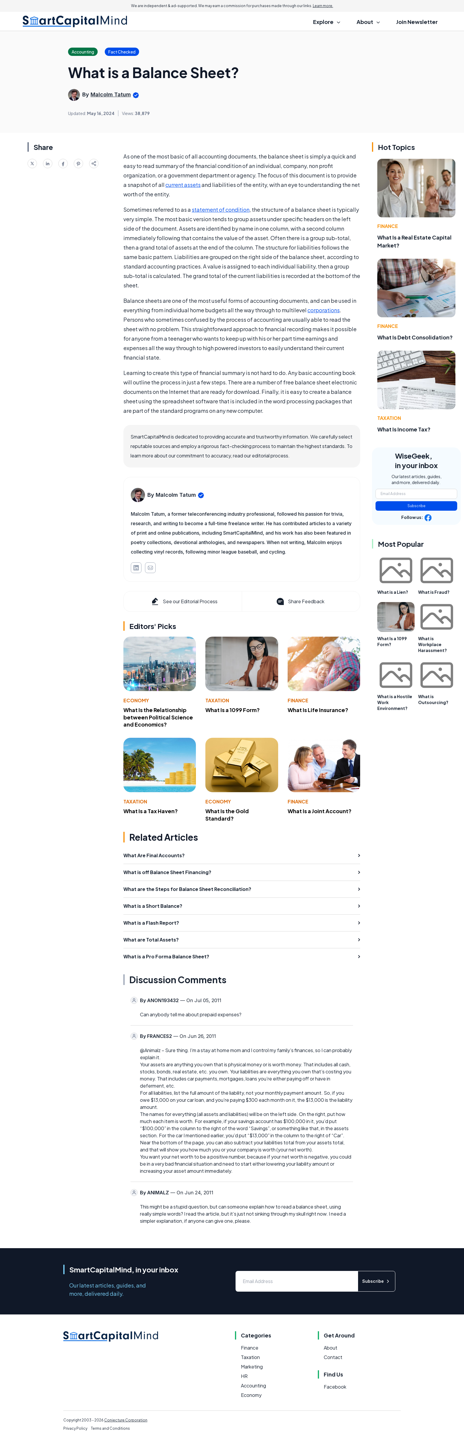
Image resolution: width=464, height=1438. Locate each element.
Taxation (217, 700)
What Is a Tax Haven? (150, 811)
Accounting (253, 1385)
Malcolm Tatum (111, 94)
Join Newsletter (417, 21)
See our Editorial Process (184, 601)
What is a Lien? (392, 592)
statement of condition (220, 209)
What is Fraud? (434, 592)
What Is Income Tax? (404, 429)
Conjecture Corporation (125, 1420)
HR (244, 1376)
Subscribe (416, 506)
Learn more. (323, 6)
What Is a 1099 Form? (232, 709)
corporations (323, 310)
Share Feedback (300, 601)
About (330, 1348)
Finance (298, 700)
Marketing (252, 1366)
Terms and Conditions (110, 1428)
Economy (136, 700)
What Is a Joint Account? (320, 811)
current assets (183, 184)
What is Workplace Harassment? (432, 644)
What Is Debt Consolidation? (415, 337)
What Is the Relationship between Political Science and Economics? (158, 717)
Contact (333, 1357)
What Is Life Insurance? (318, 709)
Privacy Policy (75, 1428)
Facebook (335, 1387)
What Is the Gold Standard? (227, 815)
